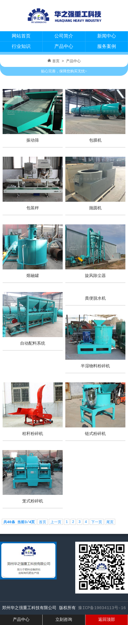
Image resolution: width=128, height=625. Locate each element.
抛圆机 (95, 208)
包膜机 (95, 140)
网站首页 (21, 36)
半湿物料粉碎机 (95, 366)
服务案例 (106, 46)
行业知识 (21, 46)
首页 (56, 61)
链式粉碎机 (95, 434)
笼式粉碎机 (32, 501)
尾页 (110, 522)
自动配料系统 (32, 343)
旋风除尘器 (95, 276)
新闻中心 (106, 36)
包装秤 (32, 208)
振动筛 (32, 140)
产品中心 (63, 46)
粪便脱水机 (95, 298)
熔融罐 (32, 276)
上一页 (55, 522)
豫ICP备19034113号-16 (102, 608)
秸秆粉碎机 (32, 434)
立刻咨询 (63, 619)
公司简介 (63, 36)
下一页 (96, 522)
